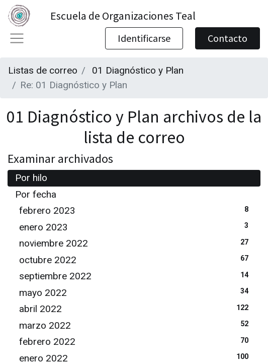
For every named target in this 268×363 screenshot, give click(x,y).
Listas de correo (42, 70)
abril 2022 (136, 308)
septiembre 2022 (136, 275)
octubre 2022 (136, 259)
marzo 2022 (136, 325)
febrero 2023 (136, 210)
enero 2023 (136, 226)
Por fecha (35, 194)
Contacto (227, 38)
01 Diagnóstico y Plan (138, 70)
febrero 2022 (136, 341)
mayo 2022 (136, 292)
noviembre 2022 (136, 242)
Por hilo (31, 178)
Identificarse (144, 38)
